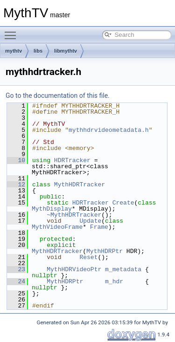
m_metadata (123, 269)
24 (16, 281)
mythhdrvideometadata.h (109, 130)
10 (16, 160)
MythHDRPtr (104, 251)
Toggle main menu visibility (13, 31)
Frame (99, 227)
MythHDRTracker (79, 184)
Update (90, 221)
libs (38, 51)
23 (16, 269)
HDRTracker (72, 160)
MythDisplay (52, 209)
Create (123, 202)
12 (16, 184)
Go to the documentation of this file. (58, 95)
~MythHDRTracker (74, 215)
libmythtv (65, 51)
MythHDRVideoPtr (74, 269)
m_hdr (114, 281)
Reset (88, 257)
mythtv (13, 51)
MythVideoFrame (57, 227)
